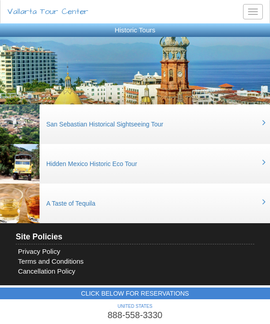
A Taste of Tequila (70, 203)
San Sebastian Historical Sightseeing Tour (104, 124)
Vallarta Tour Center (48, 11)
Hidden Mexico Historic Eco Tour (91, 163)
